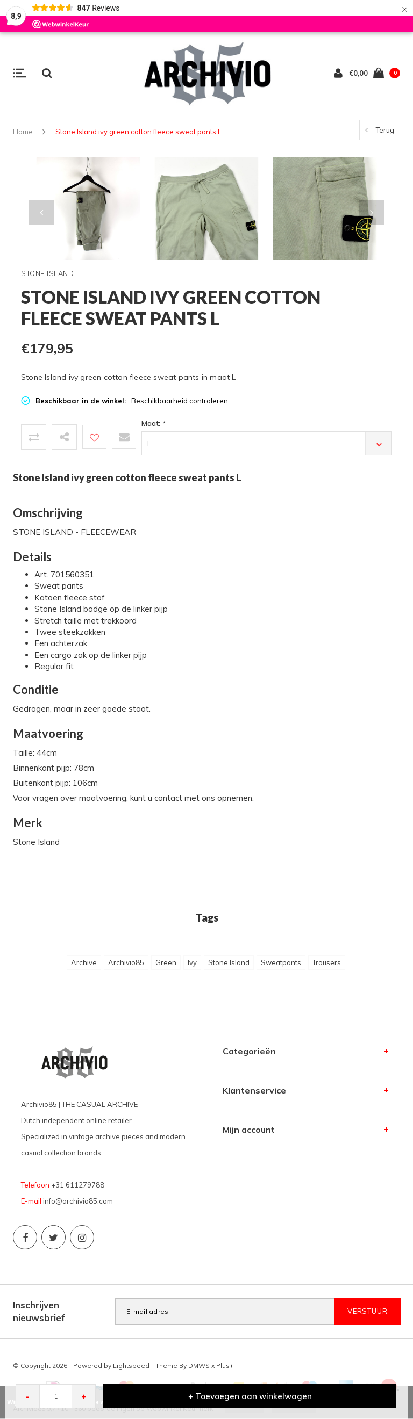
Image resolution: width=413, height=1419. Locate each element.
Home (23, 131)
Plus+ (224, 1366)
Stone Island (229, 962)
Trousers (326, 962)
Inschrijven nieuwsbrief (39, 1311)
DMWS (199, 1366)
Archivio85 (126, 962)
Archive (84, 962)
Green (165, 962)
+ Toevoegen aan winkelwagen (250, 1396)
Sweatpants (281, 962)
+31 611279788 (77, 1185)
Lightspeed (131, 1366)
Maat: (153, 423)
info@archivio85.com (78, 1201)
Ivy (192, 962)
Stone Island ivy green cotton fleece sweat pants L (138, 131)
